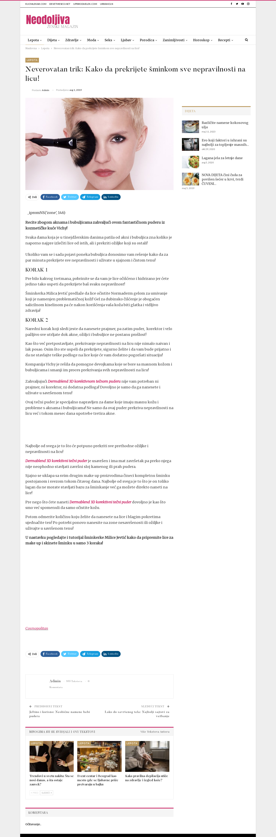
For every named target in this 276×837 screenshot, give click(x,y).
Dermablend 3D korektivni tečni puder (56, 461)
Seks (108, 40)
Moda (91, 40)
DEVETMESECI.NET (59, 3)
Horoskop (201, 40)
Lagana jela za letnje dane (222, 158)
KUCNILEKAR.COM (35, 3)
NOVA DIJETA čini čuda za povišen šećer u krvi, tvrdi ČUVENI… (222, 179)
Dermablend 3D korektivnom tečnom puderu (84, 381)
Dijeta (52, 40)
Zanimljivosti (174, 40)
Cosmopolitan (36, 628)
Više (221, 40)
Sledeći (47, 792)
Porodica (147, 40)
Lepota (33, 40)
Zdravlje (71, 40)
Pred (34, 792)
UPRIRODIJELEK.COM (85, 3)
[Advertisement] (178, 20)
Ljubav (126, 40)
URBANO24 (106, 3)
